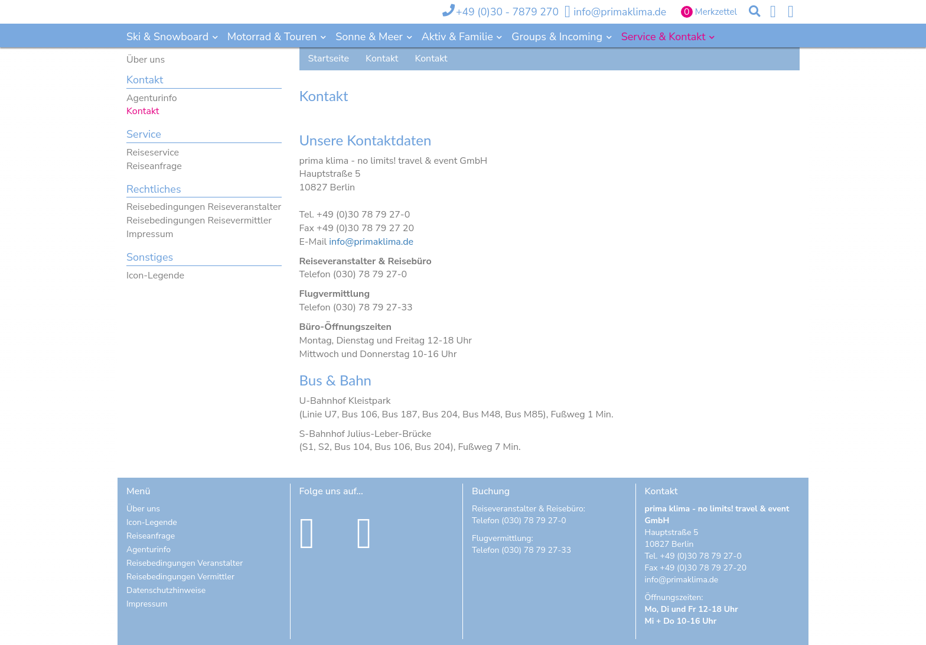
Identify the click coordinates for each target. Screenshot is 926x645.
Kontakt (144, 80)
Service (143, 134)
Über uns (145, 59)
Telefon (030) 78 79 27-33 (521, 550)
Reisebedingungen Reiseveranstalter (203, 206)
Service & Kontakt (664, 37)
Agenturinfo (151, 98)
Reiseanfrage (154, 166)
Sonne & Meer (370, 37)
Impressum (149, 234)
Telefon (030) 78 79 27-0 (519, 520)
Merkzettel (716, 12)
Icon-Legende (155, 275)
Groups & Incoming (558, 37)
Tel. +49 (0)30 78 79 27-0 (693, 556)
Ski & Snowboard (168, 37)
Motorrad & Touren (273, 37)
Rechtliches (153, 189)
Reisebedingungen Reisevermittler (199, 220)
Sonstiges (149, 257)
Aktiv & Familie (459, 37)
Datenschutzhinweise (166, 590)
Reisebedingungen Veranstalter (184, 563)
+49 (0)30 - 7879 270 (507, 12)
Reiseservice (152, 152)
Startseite (329, 58)
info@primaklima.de (619, 12)
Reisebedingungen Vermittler (180, 576)
